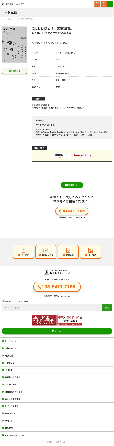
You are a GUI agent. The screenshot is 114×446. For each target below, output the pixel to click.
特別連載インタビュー (14, 392)
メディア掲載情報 (12, 399)
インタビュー (11, 363)
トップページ (11, 341)
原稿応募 (9, 421)
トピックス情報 (11, 406)
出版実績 (9, 356)
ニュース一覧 (10, 385)
